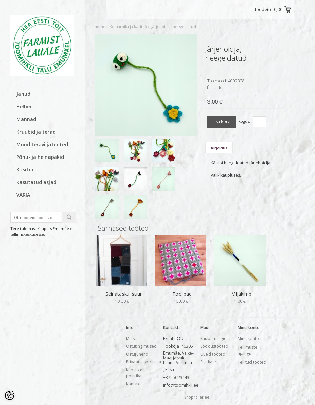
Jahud (23, 94)
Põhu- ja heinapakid (40, 157)
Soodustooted (214, 346)
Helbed (24, 106)
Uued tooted (212, 354)
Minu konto (248, 338)
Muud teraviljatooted (42, 144)
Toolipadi (182, 293)
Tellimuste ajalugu (247, 350)
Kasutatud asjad (36, 182)
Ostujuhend (137, 354)
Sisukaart (209, 362)
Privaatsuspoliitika (143, 362)
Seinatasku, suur (123, 293)
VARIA (23, 195)
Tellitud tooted (252, 362)
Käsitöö (25, 169)
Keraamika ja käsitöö (128, 26)
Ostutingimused (141, 346)
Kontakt (133, 384)
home (100, 26)
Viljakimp (242, 293)
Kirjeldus (219, 147)
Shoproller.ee (197, 397)
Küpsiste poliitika (134, 373)
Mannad (26, 119)
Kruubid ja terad (36, 132)
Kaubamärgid (213, 338)
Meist (131, 338)
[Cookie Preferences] (9, 395)
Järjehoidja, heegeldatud (173, 26)
